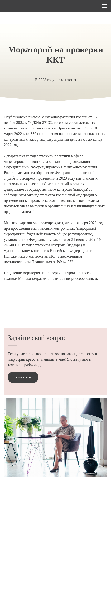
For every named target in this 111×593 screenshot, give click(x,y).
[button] (23, 377)
